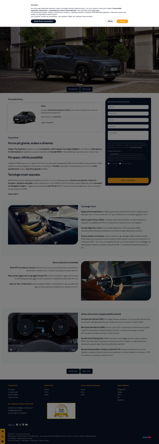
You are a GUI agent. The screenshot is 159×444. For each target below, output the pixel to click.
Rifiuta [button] (110, 21)
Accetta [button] (122, 21)
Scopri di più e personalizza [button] (43, 21)
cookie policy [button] (95, 10)
